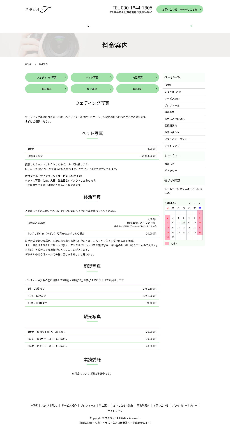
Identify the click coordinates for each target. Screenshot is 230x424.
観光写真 (92, 85)
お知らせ (169, 160)
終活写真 (138, 74)
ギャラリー (170, 167)
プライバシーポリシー (177, 135)
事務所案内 (160, 24)
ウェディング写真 (47, 74)
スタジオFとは (58, 24)
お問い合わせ (178, 24)
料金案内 (118, 24)
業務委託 (138, 85)
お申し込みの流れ (138, 24)
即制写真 (47, 85)
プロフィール (100, 24)
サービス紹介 (79, 24)
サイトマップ (172, 142)
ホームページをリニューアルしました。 (183, 187)
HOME (41, 24)
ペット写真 (92, 74)
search (193, 24)
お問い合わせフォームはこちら (179, 9)
